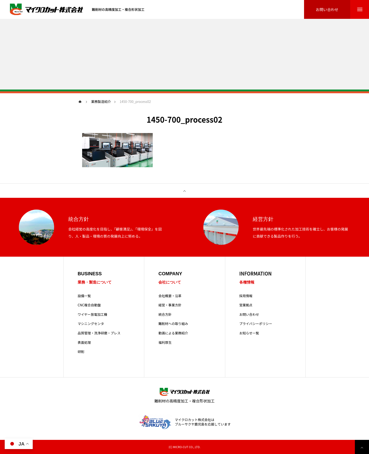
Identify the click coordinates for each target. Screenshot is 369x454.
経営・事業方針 (169, 305)
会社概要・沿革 (169, 296)
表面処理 (84, 342)
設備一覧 (84, 296)
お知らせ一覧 (249, 333)
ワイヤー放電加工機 (92, 314)
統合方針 (165, 314)
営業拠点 (246, 305)
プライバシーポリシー (255, 323)
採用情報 (246, 296)
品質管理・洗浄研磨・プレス (99, 333)
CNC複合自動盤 (89, 305)
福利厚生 (165, 342)
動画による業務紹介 (173, 333)
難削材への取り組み (173, 323)
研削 (81, 351)
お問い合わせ (249, 314)
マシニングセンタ (91, 323)
